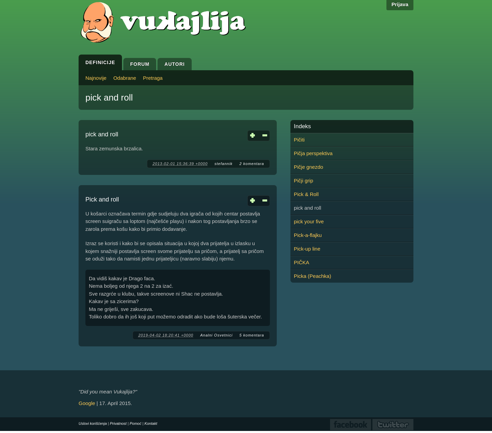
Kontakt (151, 423)
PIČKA (301, 262)
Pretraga (153, 78)
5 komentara (252, 335)
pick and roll (101, 134)
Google (87, 403)
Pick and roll (102, 199)
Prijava (400, 4)
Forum (139, 64)
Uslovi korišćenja (93, 423)
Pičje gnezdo (308, 167)
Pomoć (135, 423)
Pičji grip (303, 180)
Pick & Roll (306, 194)
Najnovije (96, 78)
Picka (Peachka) (312, 276)
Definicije (100, 62)
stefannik (224, 164)
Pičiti (299, 140)
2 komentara (252, 164)
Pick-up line (307, 249)
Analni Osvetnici (216, 335)
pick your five (309, 221)
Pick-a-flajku (308, 235)
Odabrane (124, 78)
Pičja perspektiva (313, 153)
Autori (174, 64)
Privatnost (118, 423)
